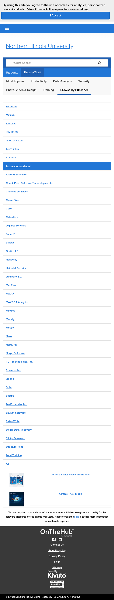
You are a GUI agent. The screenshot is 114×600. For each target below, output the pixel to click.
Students (12, 72)
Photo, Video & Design (21, 90)
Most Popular (15, 81)
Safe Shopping (57, 550)
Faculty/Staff (32, 72)
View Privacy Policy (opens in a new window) (57, 9)
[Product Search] (48, 63)
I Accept (71, 15)
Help (76, 516)
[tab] (57, 106)
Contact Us (57, 544)
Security (83, 81)
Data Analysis (62, 81)
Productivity (39, 81)
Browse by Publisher (74, 90)
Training (48, 90)
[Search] (99, 63)
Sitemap (57, 567)
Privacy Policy (57, 556)
